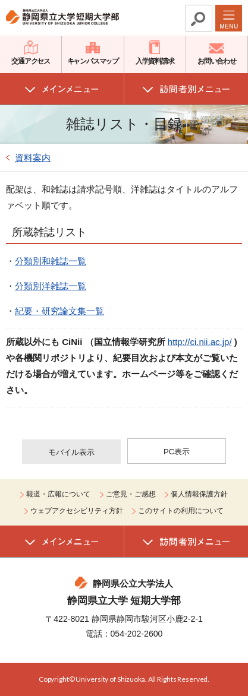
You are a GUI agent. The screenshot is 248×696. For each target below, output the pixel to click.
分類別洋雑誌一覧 (50, 286)
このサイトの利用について (181, 511)
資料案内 (33, 158)
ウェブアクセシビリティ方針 (76, 511)
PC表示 (177, 451)
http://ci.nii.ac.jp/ (200, 342)
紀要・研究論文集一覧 (59, 311)
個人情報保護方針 (199, 494)
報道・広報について (58, 494)
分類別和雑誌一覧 (50, 261)
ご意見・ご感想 (131, 494)
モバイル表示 (71, 452)
